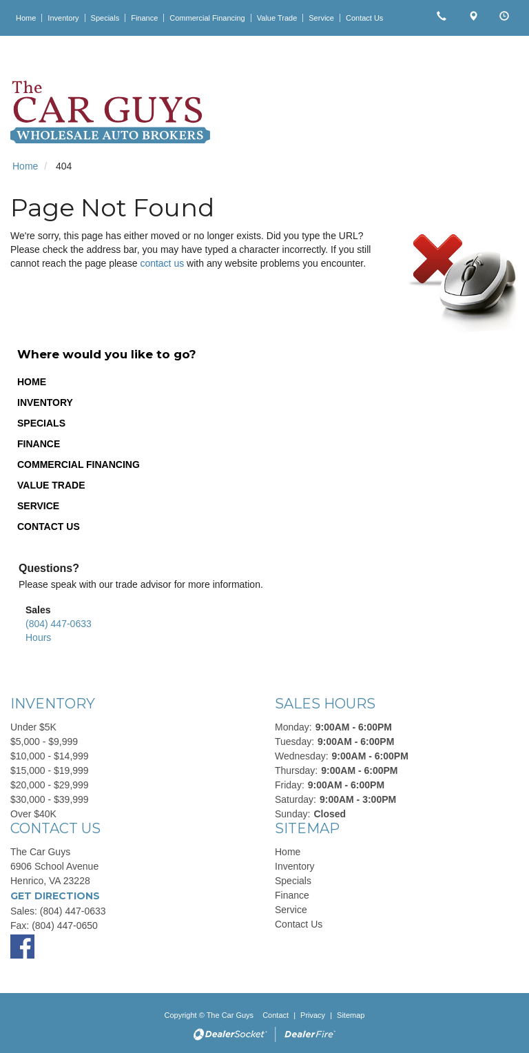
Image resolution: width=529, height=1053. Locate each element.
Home (31, 381)
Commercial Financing (78, 464)
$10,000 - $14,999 (49, 755)
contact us (162, 263)
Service (38, 505)
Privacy (312, 1015)
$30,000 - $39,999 (49, 799)
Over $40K (33, 813)
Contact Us (48, 526)
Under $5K (33, 727)
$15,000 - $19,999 (49, 770)
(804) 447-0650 (65, 925)
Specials (41, 423)
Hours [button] (38, 637)
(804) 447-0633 (58, 623)
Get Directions (55, 896)
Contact (276, 1015)
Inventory (45, 402)
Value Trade (51, 485)
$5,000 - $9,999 (44, 741)
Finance (38, 443)
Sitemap (350, 1015)
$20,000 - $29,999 (49, 784)
